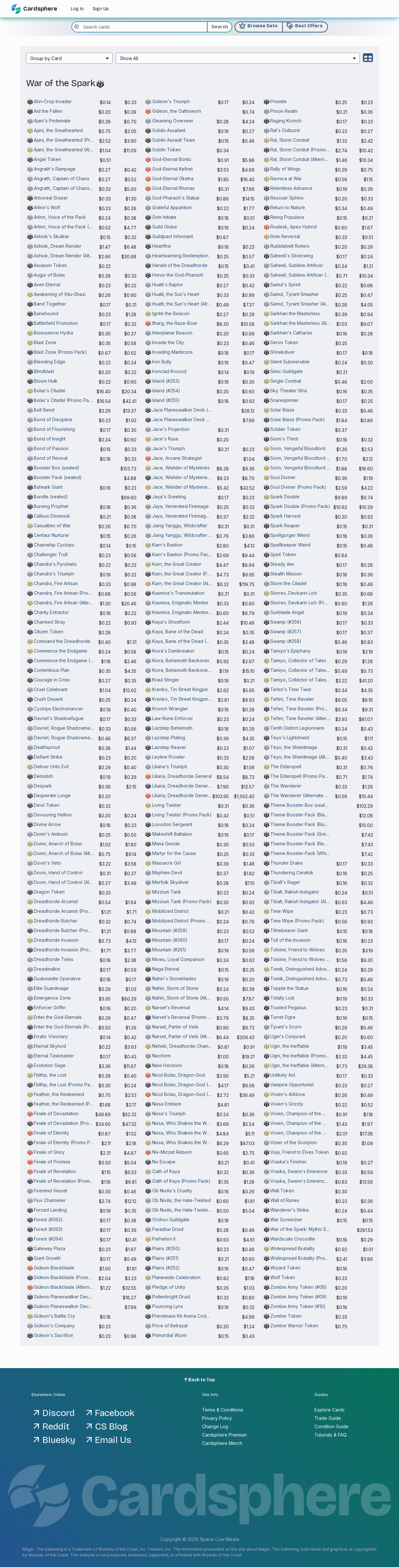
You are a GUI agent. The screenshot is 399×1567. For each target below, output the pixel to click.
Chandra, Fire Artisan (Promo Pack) (71, 593)
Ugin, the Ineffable (289, 1046)
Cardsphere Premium (224, 1435)
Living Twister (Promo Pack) (182, 814)
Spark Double (285, 496)
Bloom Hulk (46, 381)
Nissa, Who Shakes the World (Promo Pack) (199, 1132)
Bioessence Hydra (53, 332)
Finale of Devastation (56, 1113)
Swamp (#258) (286, 641)
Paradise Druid (167, 1229)
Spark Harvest (285, 516)
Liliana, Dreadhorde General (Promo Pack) (197, 785)
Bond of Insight (50, 438)
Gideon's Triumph (171, 101)
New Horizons (167, 1065)
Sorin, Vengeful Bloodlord (297, 448)
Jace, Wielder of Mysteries (181, 467)
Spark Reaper (285, 525)
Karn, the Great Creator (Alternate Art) (192, 583)
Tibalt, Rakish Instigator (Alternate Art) (310, 901)
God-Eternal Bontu (171, 159)
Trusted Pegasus (288, 1007)
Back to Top (199, 1380)
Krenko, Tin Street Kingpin (180, 689)
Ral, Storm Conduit (289, 140)
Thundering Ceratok (291, 872)
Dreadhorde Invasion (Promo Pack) (71, 949)
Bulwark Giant (48, 487)
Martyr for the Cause (174, 853)
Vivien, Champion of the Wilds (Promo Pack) (317, 1123)
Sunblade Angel (287, 612)
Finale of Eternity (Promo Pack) (67, 1142)
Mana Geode (166, 843)
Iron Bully (162, 361)
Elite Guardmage (51, 988)
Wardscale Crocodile (292, 1239)
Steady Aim (282, 564)
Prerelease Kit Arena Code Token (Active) (197, 1316)
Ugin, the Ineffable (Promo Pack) (305, 1055)
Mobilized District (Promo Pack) (185, 920)
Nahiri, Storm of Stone (175, 988)
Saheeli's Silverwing (291, 255)
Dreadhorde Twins (53, 959)
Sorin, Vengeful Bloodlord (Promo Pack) (313, 458)
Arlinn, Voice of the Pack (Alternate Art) (75, 226)
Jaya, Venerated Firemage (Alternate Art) (196, 516)
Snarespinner (284, 400)
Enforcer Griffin (50, 1007)
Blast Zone (45, 342)
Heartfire (161, 246)
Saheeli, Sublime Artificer (296, 265)
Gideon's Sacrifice (53, 1335)
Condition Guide (331, 1426)
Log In (77, 9)
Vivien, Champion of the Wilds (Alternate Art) (317, 1132)
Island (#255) (166, 400)
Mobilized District (170, 911)
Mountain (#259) (169, 930)
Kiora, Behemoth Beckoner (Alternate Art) (196, 670)
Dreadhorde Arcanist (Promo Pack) (71, 911)
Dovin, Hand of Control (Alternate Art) (73, 882)
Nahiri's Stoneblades (174, 978)
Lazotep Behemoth (172, 728)
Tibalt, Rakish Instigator (294, 892)
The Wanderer (286, 785)
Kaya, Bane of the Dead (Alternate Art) (193, 641)
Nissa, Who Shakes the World (183, 1123)
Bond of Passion (51, 448)
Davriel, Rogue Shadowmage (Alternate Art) (80, 737)
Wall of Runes (284, 1200)
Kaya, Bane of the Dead (177, 631)
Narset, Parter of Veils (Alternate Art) (190, 1036)
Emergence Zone (52, 998)
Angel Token (47, 159)
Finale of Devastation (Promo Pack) (71, 1123)
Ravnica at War (286, 178)
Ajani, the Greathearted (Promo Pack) (73, 140)
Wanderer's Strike (289, 1210)
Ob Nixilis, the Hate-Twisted (181, 1200)
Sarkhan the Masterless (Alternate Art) (310, 323)
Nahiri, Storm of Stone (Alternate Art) (190, 998)
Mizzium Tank (166, 892)
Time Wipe (281, 911)
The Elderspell (285, 766)
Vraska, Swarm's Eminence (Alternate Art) (314, 1181)
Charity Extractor (51, 612)
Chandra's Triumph (54, 573)
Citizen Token (48, 631)
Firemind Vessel (50, 1190)
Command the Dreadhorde (62, 641)
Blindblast (44, 371)
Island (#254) (166, 390)
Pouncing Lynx (167, 1306)
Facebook (115, 1413)
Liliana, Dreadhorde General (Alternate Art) (197, 795)
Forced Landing (50, 1210)
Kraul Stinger (165, 679)
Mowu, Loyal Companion (178, 959)
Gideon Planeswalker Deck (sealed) (72, 1296)
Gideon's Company (54, 1325)
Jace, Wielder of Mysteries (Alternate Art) (196, 487)
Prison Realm (284, 111)
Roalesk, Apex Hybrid (293, 226)
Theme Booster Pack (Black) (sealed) (310, 814)
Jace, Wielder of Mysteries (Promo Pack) (196, 477)
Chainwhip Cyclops (54, 545)
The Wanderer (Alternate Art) (301, 795)
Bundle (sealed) (51, 496)
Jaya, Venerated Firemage (180, 506)
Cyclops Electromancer (58, 708)
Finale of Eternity (51, 1132)
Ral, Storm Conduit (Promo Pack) (305, 149)
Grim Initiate (164, 217)
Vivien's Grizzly (286, 1104)
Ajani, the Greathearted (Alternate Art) (74, 149)
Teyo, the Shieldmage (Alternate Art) (309, 757)
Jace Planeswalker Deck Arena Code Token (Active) (208, 419)
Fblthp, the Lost (50, 1075)
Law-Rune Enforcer (172, 718)
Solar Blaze (282, 410)
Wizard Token (285, 1267)
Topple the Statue (289, 988)
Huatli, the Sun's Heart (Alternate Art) (191, 304)
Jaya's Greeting (169, 496)
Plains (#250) (166, 1248)
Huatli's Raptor (167, 284)
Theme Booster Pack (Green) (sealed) (311, 834)
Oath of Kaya (166, 1171)
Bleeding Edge (49, 361)
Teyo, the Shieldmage (293, 747)
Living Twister (166, 805)
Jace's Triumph (168, 448)
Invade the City (168, 342)
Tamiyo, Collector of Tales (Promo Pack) (313, 670)
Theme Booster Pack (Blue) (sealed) (309, 824)
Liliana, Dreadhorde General (182, 776)
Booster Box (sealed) (56, 467)
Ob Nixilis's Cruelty (172, 1190)
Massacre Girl (166, 863)
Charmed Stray (49, 622)
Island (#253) (166, 381)
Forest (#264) (48, 1239)
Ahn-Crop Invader (53, 101)
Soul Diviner (283, 477)
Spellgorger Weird (290, 535)
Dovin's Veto (47, 863)
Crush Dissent (48, 699)
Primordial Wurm (169, 1335)
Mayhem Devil (167, 872)
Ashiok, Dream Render (57, 246)
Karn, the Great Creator (176, 564)
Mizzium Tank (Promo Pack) (182, 901)
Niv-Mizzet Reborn (172, 1152)
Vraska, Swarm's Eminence (299, 1171)
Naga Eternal (165, 969)
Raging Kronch (286, 120)
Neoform (161, 1055)
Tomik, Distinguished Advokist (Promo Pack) (317, 978)
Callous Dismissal (52, 516)
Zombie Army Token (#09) (298, 1296)
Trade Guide (327, 1418)
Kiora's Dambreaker (173, 651)
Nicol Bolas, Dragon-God (178, 1075)
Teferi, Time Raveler (292, 699)
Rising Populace (287, 217)
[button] (69, 58)
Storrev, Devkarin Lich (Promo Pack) (309, 602)
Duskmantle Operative (57, 978)
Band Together (50, 304)
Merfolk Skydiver (170, 882)
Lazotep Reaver (169, 747)
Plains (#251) (165, 1258)
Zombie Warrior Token (294, 1325)
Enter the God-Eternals (58, 1017)
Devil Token (47, 805)
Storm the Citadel (288, 583)
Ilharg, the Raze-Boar (174, 323)
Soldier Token (285, 429)
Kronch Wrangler (170, 708)
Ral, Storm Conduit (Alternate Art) (305, 159)
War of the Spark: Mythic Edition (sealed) (313, 1229)
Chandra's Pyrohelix (55, 564)
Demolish (43, 776)
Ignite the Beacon (171, 313)
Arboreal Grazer (51, 197)
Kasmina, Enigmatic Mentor (180, 602)
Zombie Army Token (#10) (298, 1306)
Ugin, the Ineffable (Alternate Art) (305, 1065)
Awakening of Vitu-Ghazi (60, 294)
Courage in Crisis (52, 679)
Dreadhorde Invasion (56, 940)
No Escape (163, 1161)
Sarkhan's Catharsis (291, 332)
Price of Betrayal (170, 1325)
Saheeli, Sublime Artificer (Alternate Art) (312, 275)
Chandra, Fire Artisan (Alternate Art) (71, 602)
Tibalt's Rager (285, 882)
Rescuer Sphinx (287, 197)
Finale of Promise (52, 1161)
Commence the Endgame (60, 651)
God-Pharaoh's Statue (176, 197)
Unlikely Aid (282, 1075)
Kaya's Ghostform (171, 622)
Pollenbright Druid (171, 1296)
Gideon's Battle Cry (54, 1316)
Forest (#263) (48, 1229)
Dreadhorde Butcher (56, 920)
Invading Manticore (172, 352)
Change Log (215, 1426)
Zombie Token (286, 1316)
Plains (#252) (166, 1267)
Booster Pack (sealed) (58, 477)
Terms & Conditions (222, 1409)
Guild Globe (164, 226)
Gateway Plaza (49, 1248)
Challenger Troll (51, 554)
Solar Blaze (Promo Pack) (297, 419)
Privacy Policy (217, 1418)
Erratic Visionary (51, 1036)
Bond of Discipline (53, 419)
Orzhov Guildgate (171, 1219)
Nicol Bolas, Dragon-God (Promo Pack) (194, 1084)
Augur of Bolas (49, 275)
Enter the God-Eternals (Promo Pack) (73, 1026)
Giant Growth (47, 1258)
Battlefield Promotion (56, 323)
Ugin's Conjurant (287, 1036)
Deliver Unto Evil (51, 766)
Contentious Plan (52, 670)
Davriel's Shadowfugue (59, 718)
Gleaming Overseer (172, 120)
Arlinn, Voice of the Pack (60, 217)
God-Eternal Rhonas (173, 188)
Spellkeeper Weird (290, 545)
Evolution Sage (50, 1065)
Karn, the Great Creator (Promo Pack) (192, 573)
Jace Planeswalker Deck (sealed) (188, 410)
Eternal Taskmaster (54, 1055)
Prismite (278, 101)
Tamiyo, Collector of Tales (298, 660)
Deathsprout (47, 747)
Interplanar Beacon (172, 332)
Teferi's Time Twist (290, 689)
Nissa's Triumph (169, 1113)
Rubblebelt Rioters (290, 246)
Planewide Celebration (176, 1277)
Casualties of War (52, 525)
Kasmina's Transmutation (178, 593)
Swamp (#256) (286, 622)
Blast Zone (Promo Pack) (60, 352)
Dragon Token (49, 892)
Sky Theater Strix (288, 390)
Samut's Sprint (285, 284)
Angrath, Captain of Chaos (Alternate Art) (77, 188)
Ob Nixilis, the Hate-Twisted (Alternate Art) (197, 1210)
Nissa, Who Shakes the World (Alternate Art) (199, 1142)
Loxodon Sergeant (172, 824)
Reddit (56, 1426)
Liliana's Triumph (169, 766)
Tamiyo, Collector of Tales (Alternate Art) (313, 679)
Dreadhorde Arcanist (56, 901)
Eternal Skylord (50, 1046)
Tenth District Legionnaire (297, 728)
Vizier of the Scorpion (293, 1142)
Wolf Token (282, 1277)
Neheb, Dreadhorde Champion (185, 1046)
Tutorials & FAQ (330, 1435)
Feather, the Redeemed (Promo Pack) (74, 1104)
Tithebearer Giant (289, 930)
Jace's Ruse (165, 438)
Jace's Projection (171, 429)
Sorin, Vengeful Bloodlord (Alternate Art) (313, 467)
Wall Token (282, 1190)
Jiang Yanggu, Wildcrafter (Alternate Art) (195, 535)
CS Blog (111, 1426)
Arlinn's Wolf (47, 207)
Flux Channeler (50, 1200)
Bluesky (58, 1440)
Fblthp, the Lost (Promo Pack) (65, 1084)
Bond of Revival (51, 458)
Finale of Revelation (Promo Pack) (70, 1181)
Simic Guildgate (286, 371)
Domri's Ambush (51, 834)
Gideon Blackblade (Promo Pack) (69, 1277)
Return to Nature (287, 207)
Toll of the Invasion (290, 940)
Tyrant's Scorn (286, 1026)
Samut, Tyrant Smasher (294, 294)
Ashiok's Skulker (51, 236)
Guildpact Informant (172, 236)
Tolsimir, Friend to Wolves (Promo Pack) (312, 959)
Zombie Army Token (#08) (298, 1287)
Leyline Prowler (168, 757)
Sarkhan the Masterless (295, 313)
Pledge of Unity (168, 1287)
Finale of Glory (49, 1152)
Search (219, 27)
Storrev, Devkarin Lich (293, 593)
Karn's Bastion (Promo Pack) (182, 554)
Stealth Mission (286, 573)
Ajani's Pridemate (52, 120)
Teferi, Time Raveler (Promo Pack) (307, 708)
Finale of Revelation (55, 1171)
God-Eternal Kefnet (172, 169)
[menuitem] (69, 58)
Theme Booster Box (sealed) (301, 805)
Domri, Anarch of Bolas (58, 843)
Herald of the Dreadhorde (180, 265)
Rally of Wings (285, 169)
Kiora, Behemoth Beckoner (180, 660)
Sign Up (101, 9)
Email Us (113, 1440)
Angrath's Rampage (55, 169)
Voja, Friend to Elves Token (299, 1152)
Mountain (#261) (169, 949)
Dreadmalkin (47, 969)
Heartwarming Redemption (180, 255)
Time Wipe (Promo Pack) (297, 920)
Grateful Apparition (172, 207)
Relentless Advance (291, 188)
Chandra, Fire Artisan (56, 583)
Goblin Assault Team (173, 140)
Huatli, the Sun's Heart (175, 294)
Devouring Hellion (53, 814)
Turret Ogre (282, 1017)
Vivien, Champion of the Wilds (302, 1113)
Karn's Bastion (167, 545)
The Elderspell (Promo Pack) (301, 776)
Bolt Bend (44, 410)
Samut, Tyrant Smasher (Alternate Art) (310, 304)
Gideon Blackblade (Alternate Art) (69, 1287)
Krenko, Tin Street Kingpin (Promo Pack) (195, 699)
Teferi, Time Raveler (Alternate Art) (307, 718)
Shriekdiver (282, 352)
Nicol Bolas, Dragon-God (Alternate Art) (194, 1094)
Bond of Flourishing (54, 429)
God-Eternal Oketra (172, 178)
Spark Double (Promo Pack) (300, 506)
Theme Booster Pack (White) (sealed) (311, 853)
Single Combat (285, 381)
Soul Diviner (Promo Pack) (298, 487)
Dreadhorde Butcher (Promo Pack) (71, 930)
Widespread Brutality (292, 1248)
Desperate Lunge (52, 795)
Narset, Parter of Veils (175, 1026)
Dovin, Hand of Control (58, 872)
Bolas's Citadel (49, 390)
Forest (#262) (48, 1219)
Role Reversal (285, 236)
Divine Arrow (47, 824)
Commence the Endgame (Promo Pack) (76, 660)
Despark (43, 785)
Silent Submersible (290, 361)
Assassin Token (50, 265)
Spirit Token (283, 554)
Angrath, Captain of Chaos (61, 178)
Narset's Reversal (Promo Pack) (186, 1017)
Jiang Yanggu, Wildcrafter (179, 525)
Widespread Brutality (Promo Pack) (307, 1258)
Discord (58, 1413)
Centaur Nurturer (51, 535)
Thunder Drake (286, 863)
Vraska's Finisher (288, 1161)
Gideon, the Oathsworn (176, 111)
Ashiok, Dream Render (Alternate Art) (73, 255)
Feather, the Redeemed (59, 1094)
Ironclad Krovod (169, 371)
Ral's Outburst (285, 130)
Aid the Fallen (48, 111)
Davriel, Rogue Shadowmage (65, 728)
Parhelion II (163, 1239)
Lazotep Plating (168, 737)
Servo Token (284, 342)
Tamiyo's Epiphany (290, 651)
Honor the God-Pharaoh (177, 275)
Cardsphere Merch (222, 1443)
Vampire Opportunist (292, 1084)
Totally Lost (282, 998)
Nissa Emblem (166, 1104)
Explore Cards (329, 1409)
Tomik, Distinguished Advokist (302, 969)
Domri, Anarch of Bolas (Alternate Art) (73, 853)
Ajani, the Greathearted (58, 130)
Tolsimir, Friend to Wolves (297, 949)
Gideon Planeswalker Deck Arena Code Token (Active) (93, 1306)
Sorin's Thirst (284, 438)
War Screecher (286, 1219)
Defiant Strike (48, 757)
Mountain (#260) (170, 940)
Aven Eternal (47, 284)
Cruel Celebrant (50, 689)
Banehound (46, 313)
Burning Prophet (51, 506)
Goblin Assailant (168, 130)
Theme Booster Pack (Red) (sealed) (309, 843)
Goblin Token (166, 149)
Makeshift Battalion (172, 834)
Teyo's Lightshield (289, 737)
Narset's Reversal (171, 1007)
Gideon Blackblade (54, 1267)
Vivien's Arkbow (287, 1094)
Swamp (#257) (286, 631)
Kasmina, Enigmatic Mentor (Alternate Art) (195, 612)
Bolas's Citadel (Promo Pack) (65, 400)
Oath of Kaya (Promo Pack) (181, 1181)
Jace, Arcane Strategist (177, 458)
